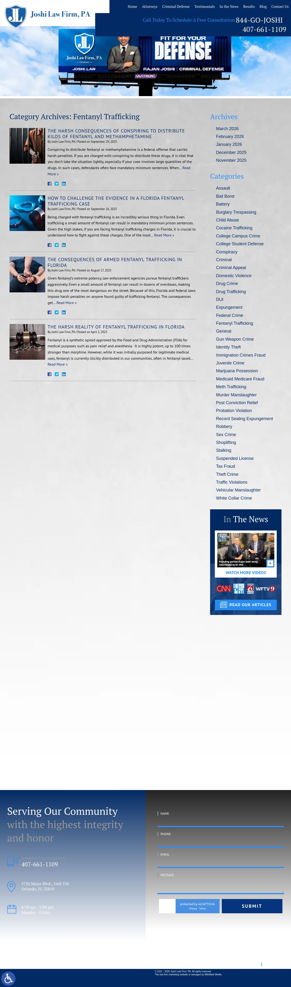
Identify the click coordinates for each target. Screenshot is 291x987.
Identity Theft (228, 347)
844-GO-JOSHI (225, 18)
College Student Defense (240, 243)
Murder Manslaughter (236, 395)
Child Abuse (227, 220)
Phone (166, 834)
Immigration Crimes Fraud (241, 355)
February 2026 (230, 136)
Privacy (196, 908)
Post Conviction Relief (237, 402)
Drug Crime (227, 283)
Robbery (224, 426)
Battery (223, 204)
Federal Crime (229, 315)
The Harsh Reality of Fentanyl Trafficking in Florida (117, 327)
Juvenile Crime (230, 363)
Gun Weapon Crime (235, 339)
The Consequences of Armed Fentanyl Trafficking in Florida (115, 262)
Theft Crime (227, 474)
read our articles (250, 604)
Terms (205, 908)
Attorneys (166, 6)
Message (167, 875)
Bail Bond (225, 196)
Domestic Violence (234, 275)
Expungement (229, 307)
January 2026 (229, 144)
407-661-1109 (268, 18)
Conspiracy (226, 252)
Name (165, 813)
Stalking (223, 450)
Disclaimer (271, 964)
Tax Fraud (225, 466)
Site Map (253, 964)
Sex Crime (226, 434)
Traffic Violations (231, 482)
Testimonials (213, 6)
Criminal (224, 259)
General (223, 331)
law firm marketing (169, 974)
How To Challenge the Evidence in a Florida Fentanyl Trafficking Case (117, 201)
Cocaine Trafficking (234, 228)
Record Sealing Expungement (244, 418)
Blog (262, 6)
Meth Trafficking (231, 386)
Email (165, 854)
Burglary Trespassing (236, 212)
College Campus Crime (238, 236)
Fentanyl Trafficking (234, 323)
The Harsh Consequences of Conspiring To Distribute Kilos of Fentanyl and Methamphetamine (117, 134)
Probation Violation (234, 410)
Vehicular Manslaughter (238, 490)
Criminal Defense (188, 6)
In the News (234, 6)
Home (151, 6)
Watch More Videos (246, 572)
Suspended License (235, 458)
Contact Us (276, 6)
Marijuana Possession (237, 370)
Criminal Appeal (231, 267)
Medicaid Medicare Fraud (240, 379)
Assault (223, 188)
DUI (219, 299)
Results (251, 6)
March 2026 (227, 128)
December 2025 (231, 152)
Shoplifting (226, 442)
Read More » (164, 235)
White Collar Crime (234, 498)
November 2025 (231, 160)
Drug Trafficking (231, 291)
